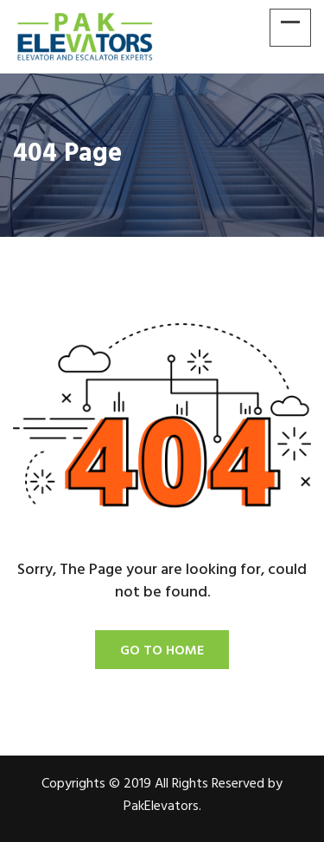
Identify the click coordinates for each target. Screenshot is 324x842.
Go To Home (162, 651)
